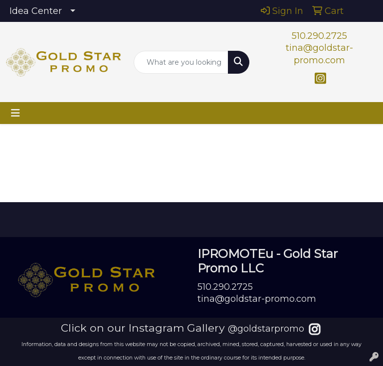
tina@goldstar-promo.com (256, 298)
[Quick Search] (181, 62)
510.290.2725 (319, 35)
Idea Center (35, 10)
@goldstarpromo (266, 328)
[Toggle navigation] (15, 113)
